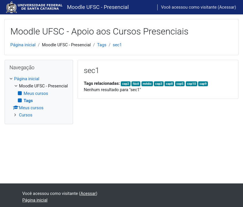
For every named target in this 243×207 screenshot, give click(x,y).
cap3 (158, 84)
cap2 (125, 84)
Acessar (227, 7)
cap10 (191, 84)
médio (147, 84)
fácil (136, 84)
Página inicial (23, 44)
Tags (101, 44)
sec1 (117, 44)
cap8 (169, 84)
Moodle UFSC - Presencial (98, 7)
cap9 (203, 84)
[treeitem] (38, 97)
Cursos (25, 115)
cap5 (180, 84)
